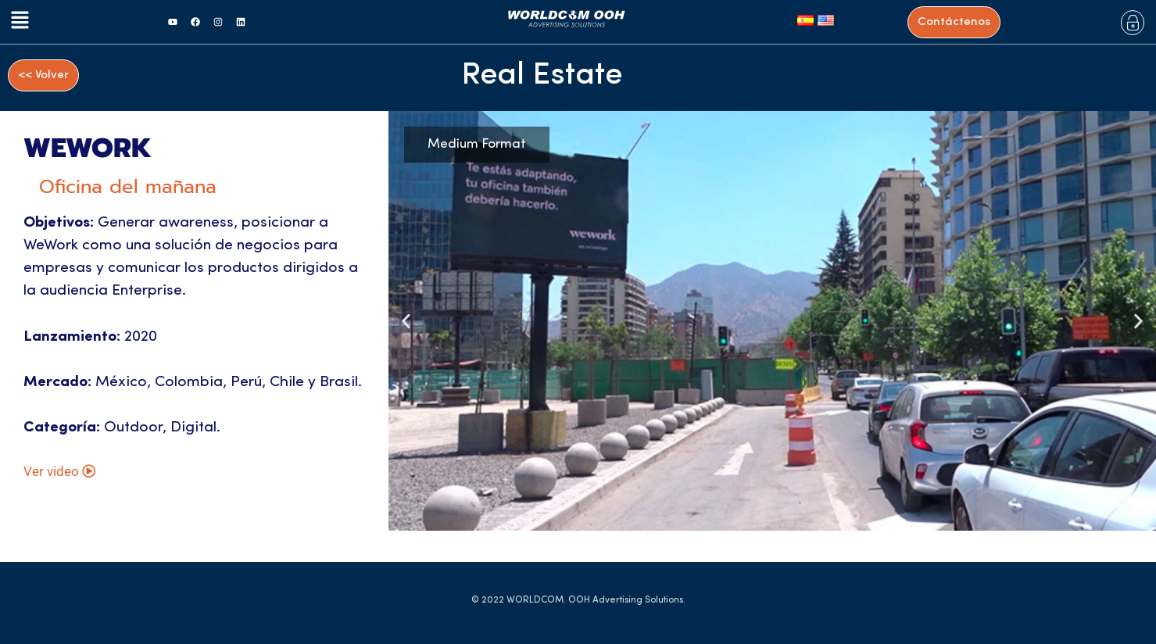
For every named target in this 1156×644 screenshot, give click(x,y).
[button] (17, 22)
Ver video (59, 477)
